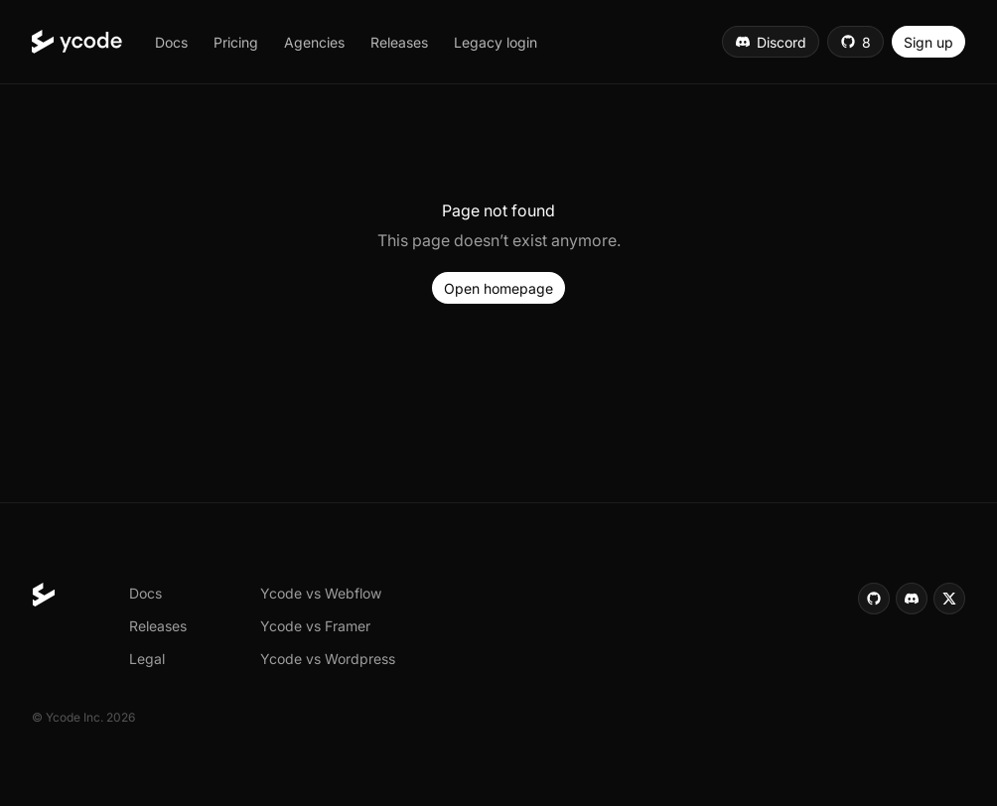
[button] (171, 42)
